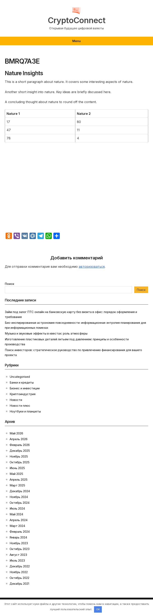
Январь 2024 (18, 537)
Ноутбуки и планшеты (25, 411)
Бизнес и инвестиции (25, 388)
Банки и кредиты (22, 382)
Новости (16, 400)
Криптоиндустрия (22, 394)
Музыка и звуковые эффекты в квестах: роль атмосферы (46, 333)
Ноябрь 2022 (19, 572)
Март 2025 (17, 485)
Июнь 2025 (17, 468)
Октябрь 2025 (19, 462)
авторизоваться (92, 267)
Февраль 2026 (20, 445)
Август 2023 (18, 555)
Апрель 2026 (18, 439)
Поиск (9, 284)
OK (98, 609)
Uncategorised (20, 377)
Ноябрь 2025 (19, 456)
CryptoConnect (76, 20)
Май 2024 (16, 514)
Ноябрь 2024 (19, 497)
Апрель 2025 (18, 479)
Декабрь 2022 (20, 566)
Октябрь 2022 (19, 578)
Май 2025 (16, 474)
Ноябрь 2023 (19, 543)
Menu (76, 41)
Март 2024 (17, 526)
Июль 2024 (17, 508)
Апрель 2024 (18, 520)
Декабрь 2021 (19, 583)
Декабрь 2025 (20, 451)
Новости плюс (20, 405)
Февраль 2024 (20, 531)
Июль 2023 (17, 560)
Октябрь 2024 (19, 503)
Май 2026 (16, 433)
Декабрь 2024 (20, 491)
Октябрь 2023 (19, 549)
